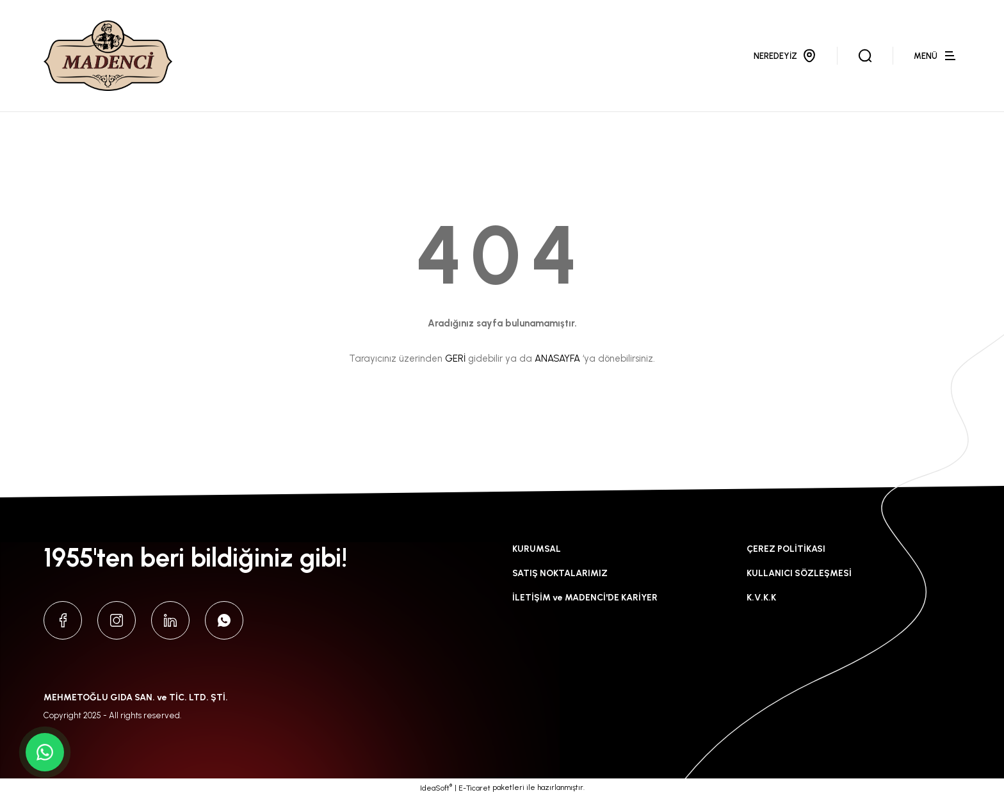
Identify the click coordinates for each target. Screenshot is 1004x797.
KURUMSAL (536, 548)
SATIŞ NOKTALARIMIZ (560, 573)
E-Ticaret (474, 788)
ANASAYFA (557, 358)
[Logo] (108, 55)
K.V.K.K (761, 597)
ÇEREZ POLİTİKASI (786, 548)
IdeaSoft (436, 787)
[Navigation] (937, 56)
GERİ (455, 358)
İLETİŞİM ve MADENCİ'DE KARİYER (585, 597)
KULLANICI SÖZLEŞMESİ (799, 573)
